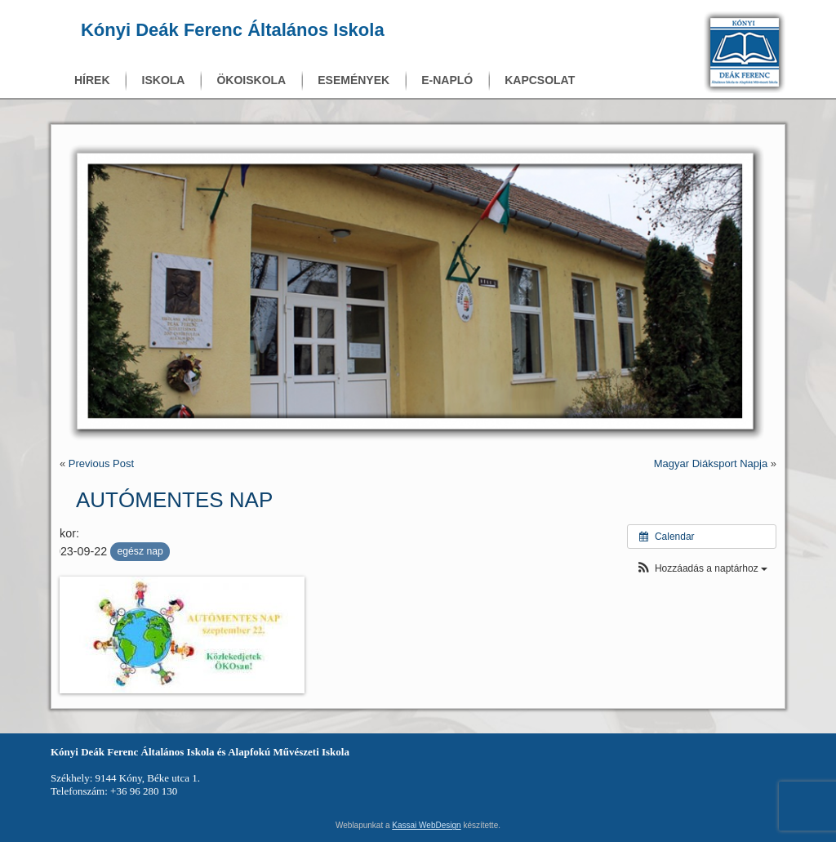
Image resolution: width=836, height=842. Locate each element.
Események (353, 80)
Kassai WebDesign (426, 825)
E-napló (447, 80)
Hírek (92, 80)
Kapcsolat (540, 80)
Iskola (163, 80)
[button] (702, 569)
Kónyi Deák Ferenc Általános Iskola (233, 30)
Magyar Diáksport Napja (710, 463)
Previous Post (101, 463)
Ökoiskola (251, 80)
